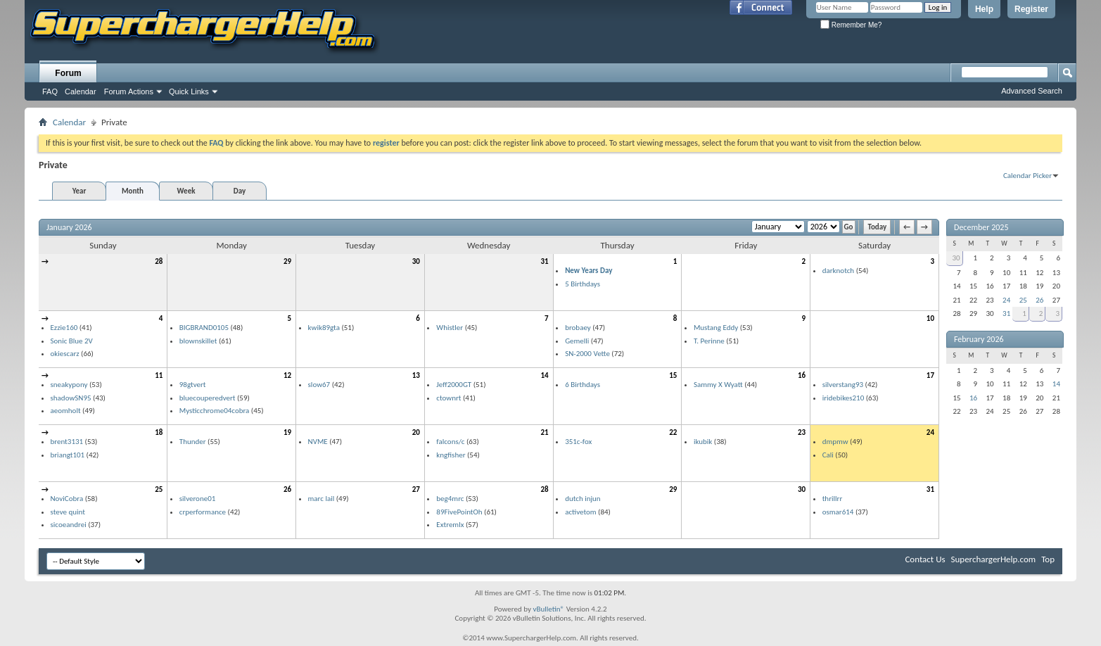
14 (544, 375)
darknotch (838, 270)
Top (1048, 559)
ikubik (703, 441)
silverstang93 (842, 384)
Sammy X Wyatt (718, 384)
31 (544, 261)
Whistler (449, 327)
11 (159, 375)
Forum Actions (128, 91)
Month (133, 191)
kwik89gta (324, 327)
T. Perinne (709, 341)
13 (416, 375)
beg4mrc (450, 498)
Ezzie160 (64, 327)
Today (876, 227)
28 (159, 261)
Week (186, 191)
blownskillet (198, 341)
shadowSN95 (71, 398)
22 (673, 432)
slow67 (319, 384)
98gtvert (192, 384)
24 (930, 432)
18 (159, 432)
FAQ (50, 91)
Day (240, 191)
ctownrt (448, 398)
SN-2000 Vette (587, 353)
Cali (828, 455)
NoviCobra (67, 498)
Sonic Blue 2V (72, 341)
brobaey (578, 327)
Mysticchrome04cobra (214, 410)
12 (287, 375)
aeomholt (66, 410)
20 (416, 432)
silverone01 (197, 498)
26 (287, 489)
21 (544, 432)
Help (984, 9)
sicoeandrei (69, 524)
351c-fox (578, 441)
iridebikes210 (843, 398)
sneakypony (69, 384)
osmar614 (838, 512)
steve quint (68, 512)
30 (416, 261)
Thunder (192, 441)
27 (416, 489)
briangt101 (68, 455)
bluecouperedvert (207, 398)
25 (159, 489)
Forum (68, 73)
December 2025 (981, 227)
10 (930, 318)
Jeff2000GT (453, 384)
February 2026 (979, 339)
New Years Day (588, 270)
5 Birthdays (582, 284)
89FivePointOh (459, 512)
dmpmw (835, 441)
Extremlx (450, 524)
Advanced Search (1031, 91)
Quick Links (189, 91)
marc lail (321, 498)
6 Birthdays (582, 384)
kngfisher (450, 455)
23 (802, 432)
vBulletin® (548, 609)
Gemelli (577, 341)
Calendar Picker (1027, 175)
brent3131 (67, 441)
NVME (318, 441)
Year (79, 191)
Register (1031, 9)
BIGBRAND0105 (204, 327)
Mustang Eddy (716, 327)
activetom (581, 512)
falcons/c (450, 441)
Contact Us (925, 559)
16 (802, 375)
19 (287, 432)
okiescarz (65, 353)
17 (930, 375)
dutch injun (583, 498)
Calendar (80, 91)
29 (287, 261)
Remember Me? (851, 25)
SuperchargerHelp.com (993, 559)
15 (673, 375)
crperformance (202, 512)
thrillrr (832, 498)
